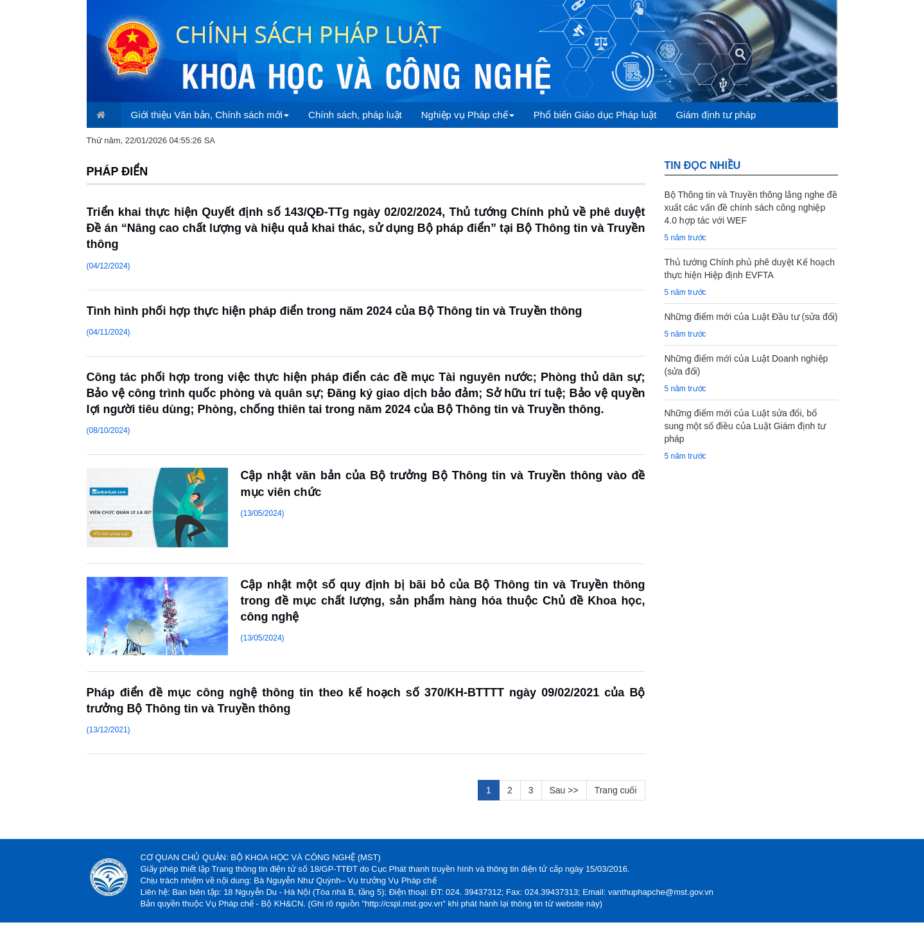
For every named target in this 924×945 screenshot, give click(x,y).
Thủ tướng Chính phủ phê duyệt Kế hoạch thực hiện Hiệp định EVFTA (750, 268)
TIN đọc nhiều (703, 165)
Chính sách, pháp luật (355, 114)
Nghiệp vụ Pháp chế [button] (467, 114)
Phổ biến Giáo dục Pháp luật (595, 114)
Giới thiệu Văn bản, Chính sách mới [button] (210, 114)
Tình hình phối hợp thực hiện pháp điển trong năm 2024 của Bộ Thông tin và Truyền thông (334, 311)
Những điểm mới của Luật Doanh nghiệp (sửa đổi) (746, 364)
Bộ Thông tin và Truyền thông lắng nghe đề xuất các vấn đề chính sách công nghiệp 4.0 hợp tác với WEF (751, 207)
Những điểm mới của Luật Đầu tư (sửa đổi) (751, 317)
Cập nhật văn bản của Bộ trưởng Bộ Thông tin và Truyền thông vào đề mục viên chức (443, 483)
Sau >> (564, 790)
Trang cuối (616, 790)
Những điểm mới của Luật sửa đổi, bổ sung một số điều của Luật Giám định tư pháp (745, 426)
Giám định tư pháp (716, 114)
